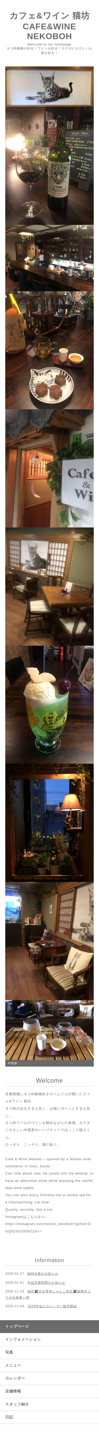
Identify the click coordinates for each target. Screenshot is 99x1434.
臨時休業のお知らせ (42, 1274)
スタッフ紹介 (17, 1404)
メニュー (13, 1365)
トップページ (17, 1326)
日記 (9, 1417)
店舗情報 (13, 1391)
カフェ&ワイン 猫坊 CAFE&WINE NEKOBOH (50, 26)
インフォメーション (23, 1339)
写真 (9, 1352)
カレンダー (15, 1378)
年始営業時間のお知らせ (46, 1283)
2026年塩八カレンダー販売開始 (52, 1306)
